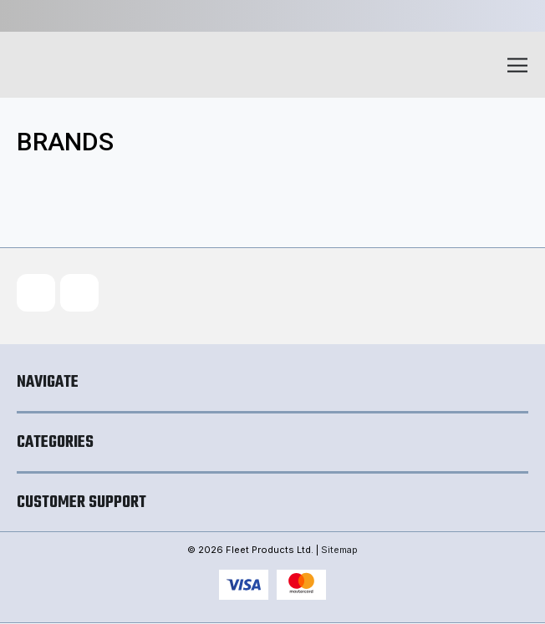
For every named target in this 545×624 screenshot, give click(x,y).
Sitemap (339, 550)
